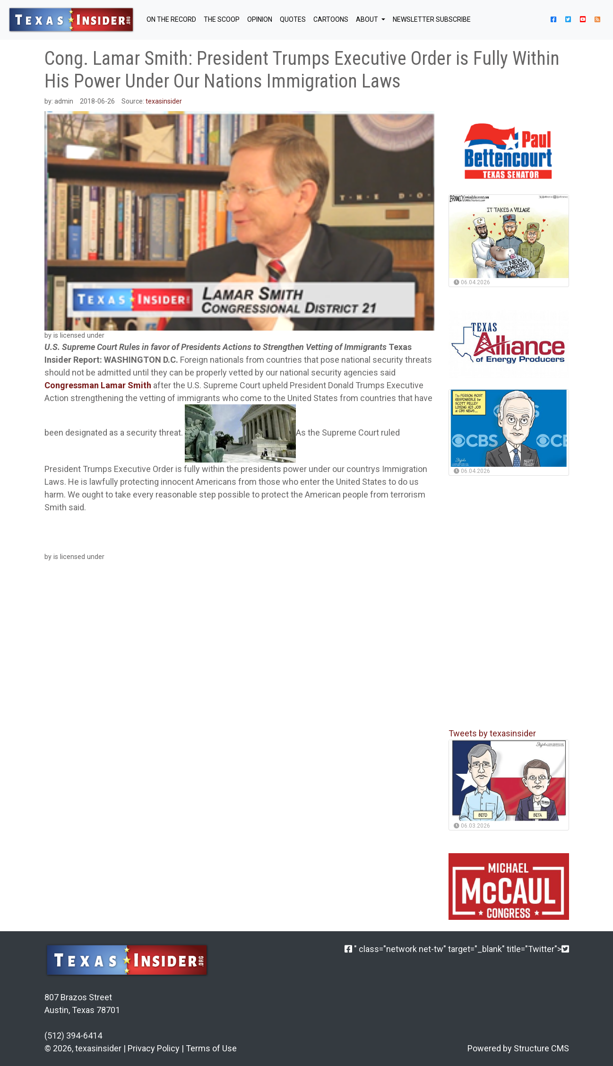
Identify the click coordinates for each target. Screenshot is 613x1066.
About (368, 19)
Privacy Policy (154, 1048)
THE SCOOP (222, 19)
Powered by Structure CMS (518, 1048)
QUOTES (293, 19)
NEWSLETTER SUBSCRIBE (432, 19)
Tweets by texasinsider (492, 733)
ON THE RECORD (171, 19)
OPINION (259, 19)
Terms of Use (211, 1048)
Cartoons (330, 19)
